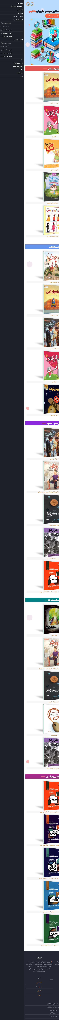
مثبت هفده (30, 735)
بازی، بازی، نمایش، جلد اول (29, 236)
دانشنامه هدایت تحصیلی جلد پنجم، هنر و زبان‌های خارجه (30, 878)
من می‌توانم (29, 415)
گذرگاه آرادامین (30, 348)
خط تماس (30, 635)
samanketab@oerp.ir (45, 984)
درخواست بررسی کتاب (29, 15)
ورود (14, 995)
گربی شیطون (30, 170)
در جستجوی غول (29, 282)
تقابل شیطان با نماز (30, 525)
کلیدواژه (15, 991)
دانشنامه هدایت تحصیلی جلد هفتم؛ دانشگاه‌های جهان (30, 591)
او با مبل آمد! (29, 103)
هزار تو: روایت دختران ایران (29, 558)
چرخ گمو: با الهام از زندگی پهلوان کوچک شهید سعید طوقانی (29, 492)
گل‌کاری (30, 136)
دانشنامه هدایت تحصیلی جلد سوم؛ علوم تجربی (30, 945)
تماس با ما (15, 986)
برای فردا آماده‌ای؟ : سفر (30, 203)
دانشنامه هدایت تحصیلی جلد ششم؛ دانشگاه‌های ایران (29, 845)
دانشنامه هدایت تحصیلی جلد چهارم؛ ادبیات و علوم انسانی (29, 911)
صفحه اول (15, 982)
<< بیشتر (55, 243)
